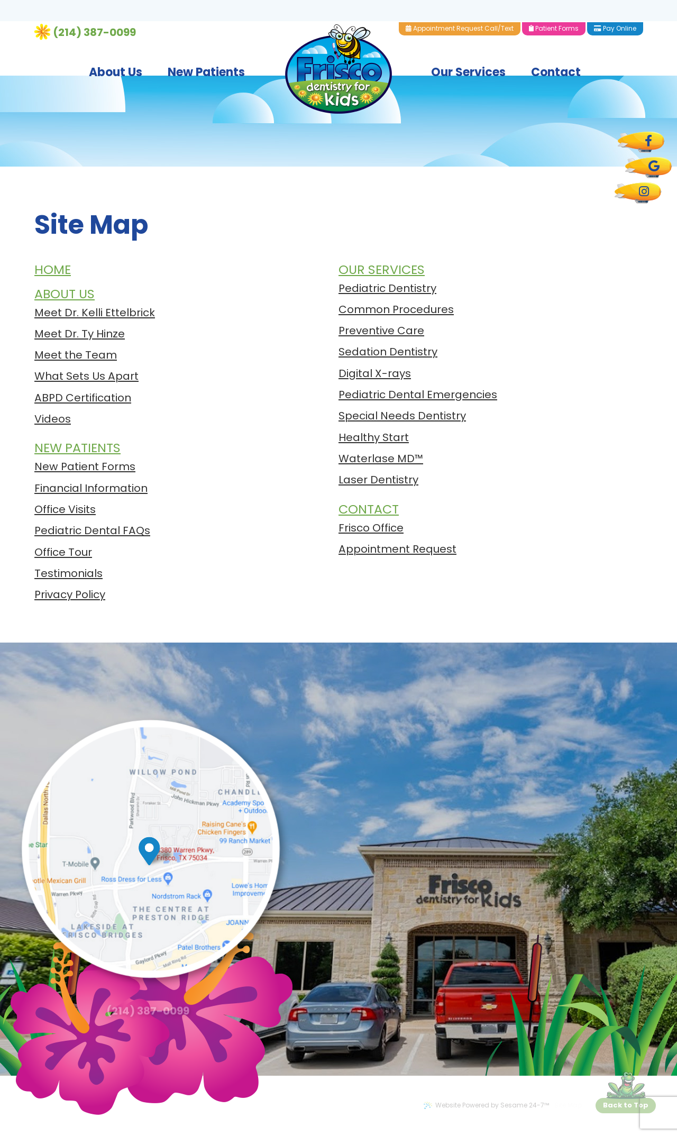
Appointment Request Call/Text (472, 6)
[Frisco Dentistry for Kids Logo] (338, 46)
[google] (648, 167)
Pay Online (628, 6)
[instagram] (638, 193)
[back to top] (626, 1105)
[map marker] (159, 850)
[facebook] (641, 142)
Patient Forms (566, 6)
